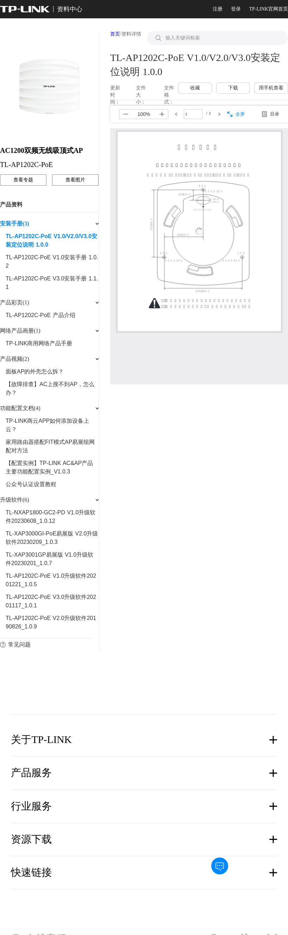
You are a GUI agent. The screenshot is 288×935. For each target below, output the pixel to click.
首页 (115, 34)
